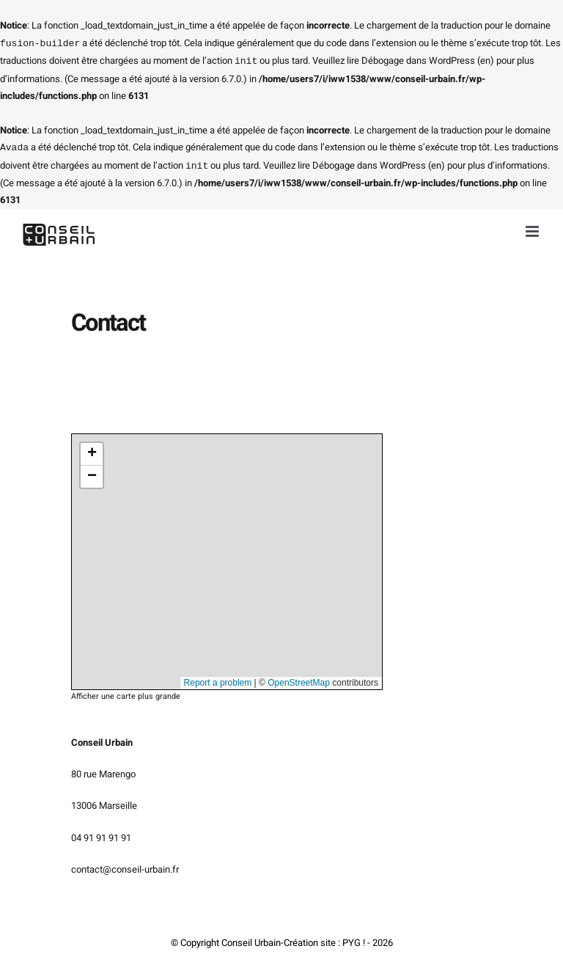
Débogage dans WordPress (418, 60)
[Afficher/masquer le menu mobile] (533, 228)
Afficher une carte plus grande (125, 694)
